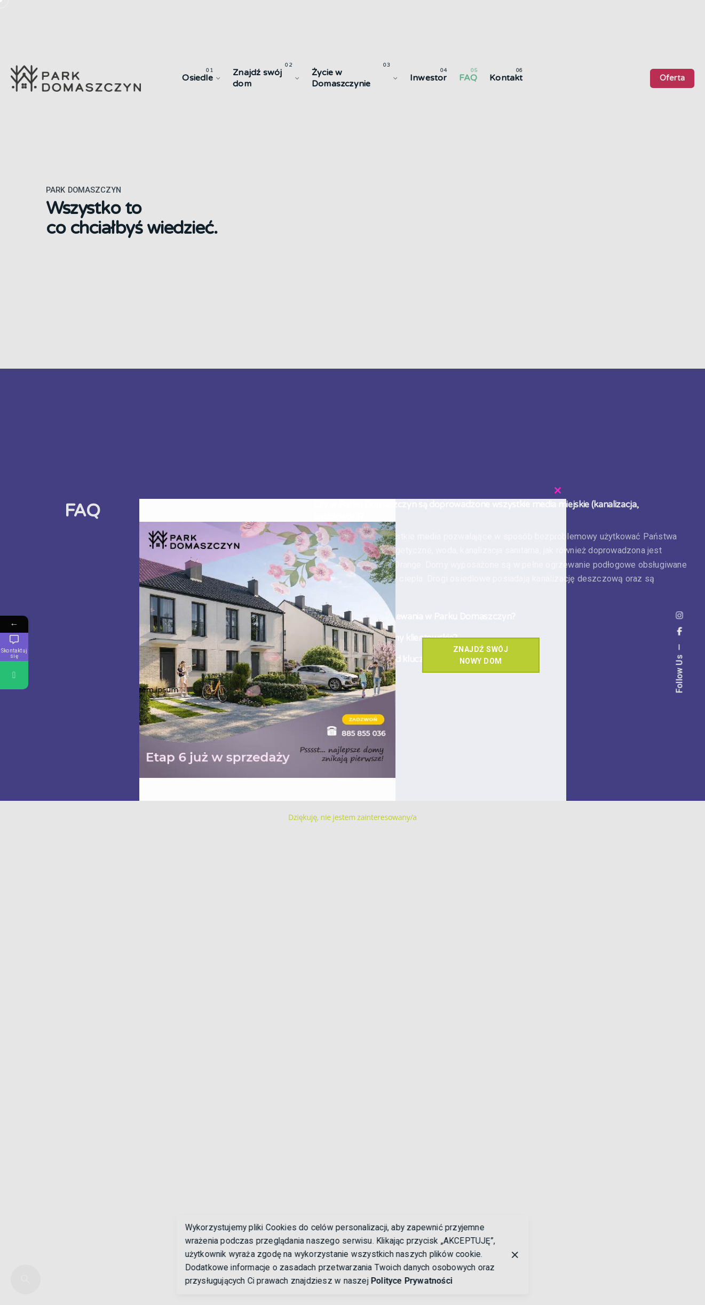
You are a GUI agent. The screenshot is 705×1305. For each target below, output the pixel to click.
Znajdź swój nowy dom (481, 655)
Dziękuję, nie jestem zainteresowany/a (352, 817)
